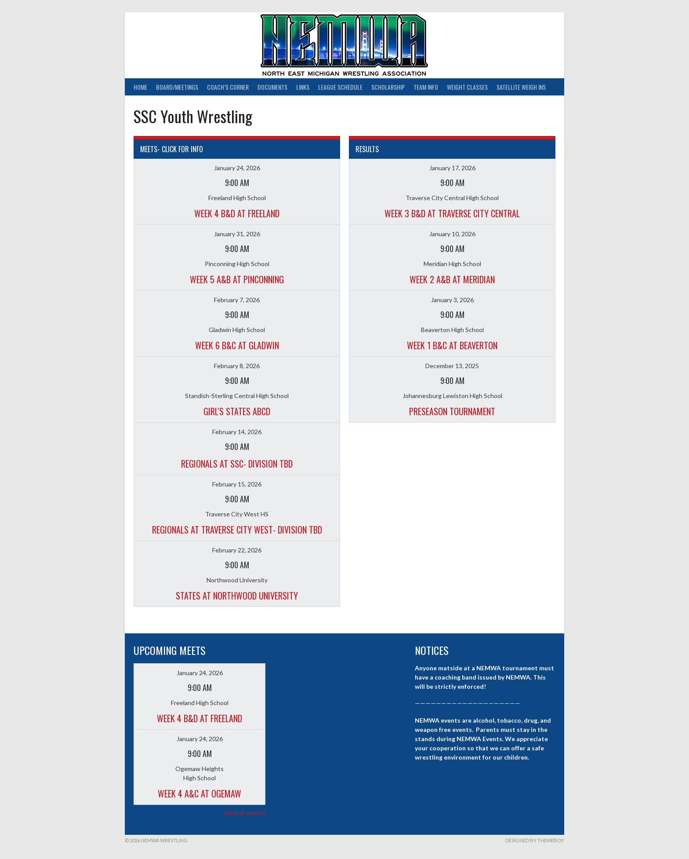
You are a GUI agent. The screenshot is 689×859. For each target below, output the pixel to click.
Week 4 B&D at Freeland (236, 213)
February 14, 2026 (236, 431)
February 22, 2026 (236, 550)
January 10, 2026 (452, 234)
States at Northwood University (237, 595)
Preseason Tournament (452, 411)
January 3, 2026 (452, 299)
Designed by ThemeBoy (534, 840)
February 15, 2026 (236, 484)
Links (302, 86)
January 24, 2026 (237, 168)
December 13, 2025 (452, 365)
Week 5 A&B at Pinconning (237, 279)
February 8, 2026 (237, 365)
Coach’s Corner (228, 86)
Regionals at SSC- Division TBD (237, 463)
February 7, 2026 (237, 299)
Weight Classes (467, 86)
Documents (272, 86)
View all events (244, 812)
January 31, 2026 (237, 234)
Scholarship (388, 86)
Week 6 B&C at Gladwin (237, 345)
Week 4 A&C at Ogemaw (199, 793)
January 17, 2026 (452, 168)
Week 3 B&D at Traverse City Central (452, 213)
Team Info (425, 86)
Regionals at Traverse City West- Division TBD (237, 529)
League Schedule (340, 86)
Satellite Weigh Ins (521, 86)
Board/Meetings (177, 86)
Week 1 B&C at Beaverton (452, 345)
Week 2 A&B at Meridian (452, 279)
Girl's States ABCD (236, 411)
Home (140, 86)
